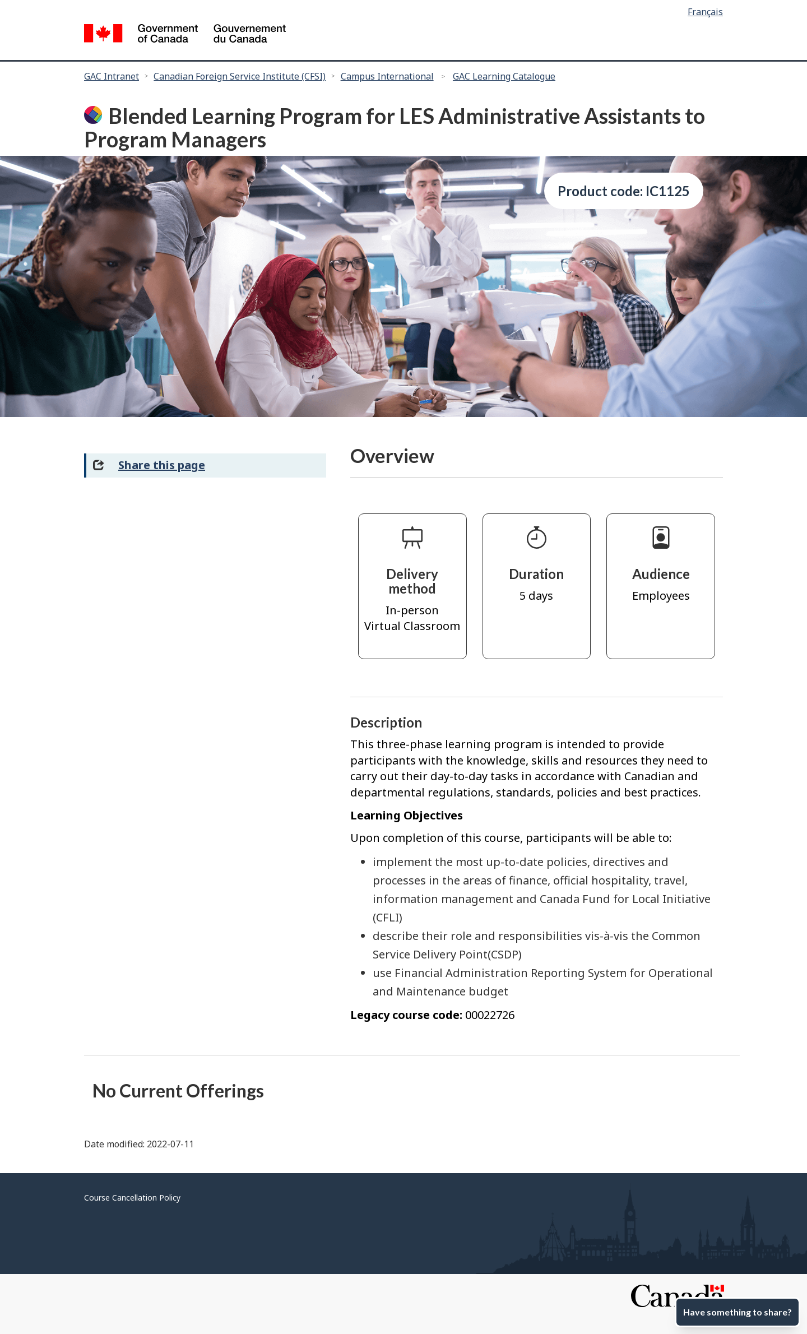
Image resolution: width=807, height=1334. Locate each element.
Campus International (387, 76)
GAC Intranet (111, 76)
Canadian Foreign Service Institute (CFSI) (240, 76)
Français (705, 12)
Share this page (161, 465)
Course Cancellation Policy (132, 1197)
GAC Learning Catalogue (504, 76)
